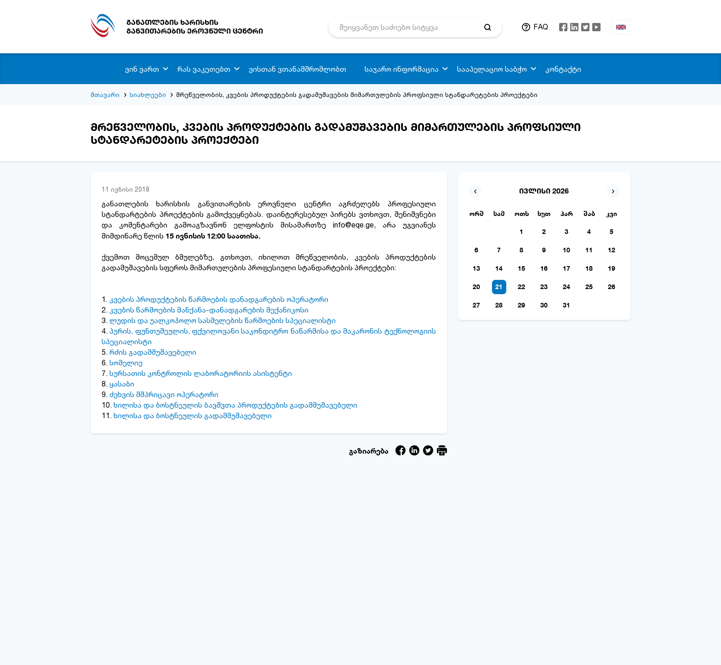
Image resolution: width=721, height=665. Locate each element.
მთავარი (105, 94)
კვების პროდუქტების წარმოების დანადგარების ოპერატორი (218, 299)
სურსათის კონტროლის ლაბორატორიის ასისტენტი (200, 373)
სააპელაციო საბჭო (492, 69)
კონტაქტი (563, 69)
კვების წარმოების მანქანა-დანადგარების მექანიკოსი (208, 309)
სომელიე (126, 362)
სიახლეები (148, 94)
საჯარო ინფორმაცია (402, 69)
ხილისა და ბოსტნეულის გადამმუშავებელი (192, 415)
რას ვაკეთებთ (203, 69)
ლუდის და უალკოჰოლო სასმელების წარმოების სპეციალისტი (222, 320)
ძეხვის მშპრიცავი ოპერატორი (163, 394)
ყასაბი (121, 383)
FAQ (540, 26)
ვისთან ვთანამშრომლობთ (297, 69)
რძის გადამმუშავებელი (152, 352)
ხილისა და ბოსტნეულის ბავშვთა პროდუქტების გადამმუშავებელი (234, 404)
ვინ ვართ (142, 69)
